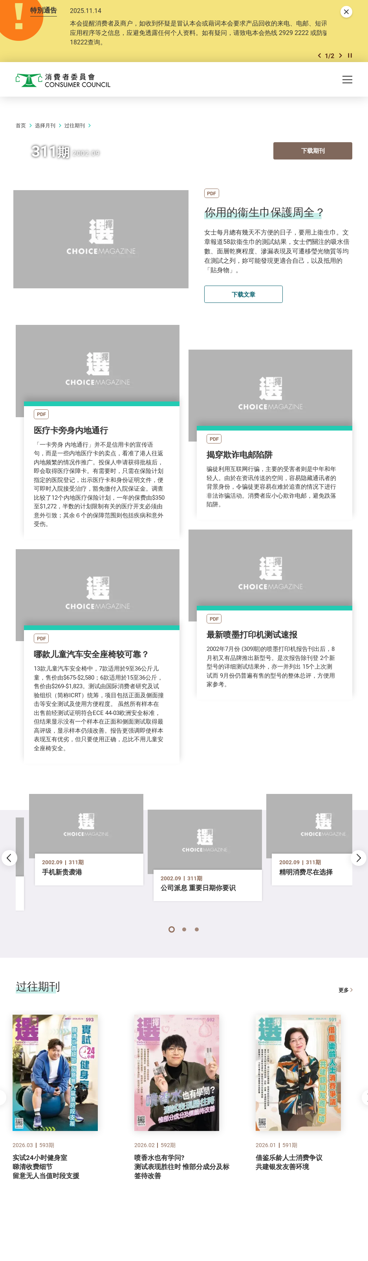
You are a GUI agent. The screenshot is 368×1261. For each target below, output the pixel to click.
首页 (21, 144)
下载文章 (243, 313)
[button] (319, 72)
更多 (345, 1006)
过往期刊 (74, 144)
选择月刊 (45, 144)
